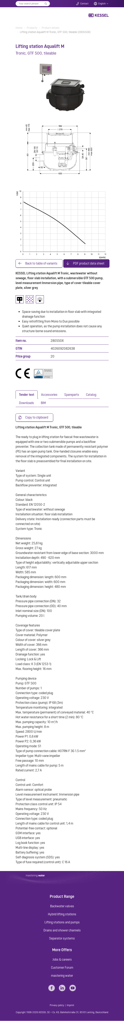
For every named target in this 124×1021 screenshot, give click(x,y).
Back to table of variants (41, 263)
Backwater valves (62, 906)
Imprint (70, 1005)
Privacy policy (57, 1005)
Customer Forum (62, 967)
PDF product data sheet (88, 263)
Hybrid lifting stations (62, 914)
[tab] (27, 395)
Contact (84, 3)
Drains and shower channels (62, 930)
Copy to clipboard (36, 418)
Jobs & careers (62, 959)
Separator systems (62, 938)
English (102, 3)
